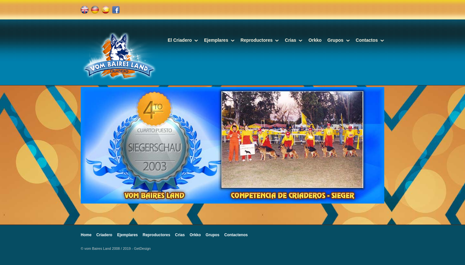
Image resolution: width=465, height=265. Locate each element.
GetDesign (142, 248)
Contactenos (236, 235)
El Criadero (180, 40)
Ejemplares (216, 40)
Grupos (335, 40)
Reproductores (257, 40)
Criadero (104, 235)
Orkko (314, 40)
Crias (290, 40)
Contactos (367, 40)
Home (86, 235)
